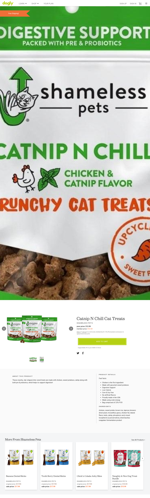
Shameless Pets (85, 323)
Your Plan (48, 4)
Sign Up (123, 4)
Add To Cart (102, 342)
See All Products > (138, 440)
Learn (23, 3)
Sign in (79, 332)
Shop (35, 3)
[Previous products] (8, 458)
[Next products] (142, 458)
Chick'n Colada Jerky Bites (89, 476)
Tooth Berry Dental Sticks (53, 476)
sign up (84, 332)
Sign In (133, 4)
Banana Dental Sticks (16, 476)
